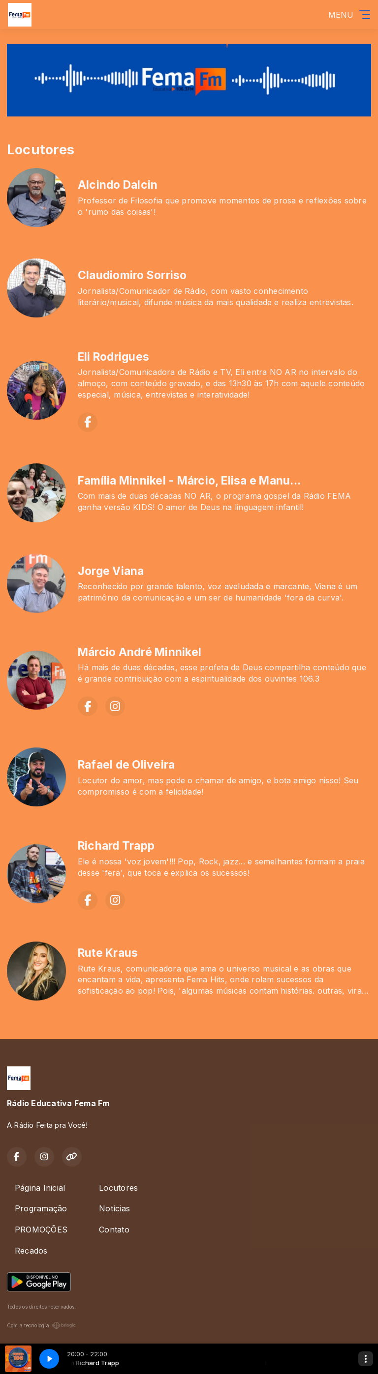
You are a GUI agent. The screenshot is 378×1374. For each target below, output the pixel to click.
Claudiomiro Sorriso (132, 275)
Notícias (114, 1208)
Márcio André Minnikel (139, 652)
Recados (31, 1251)
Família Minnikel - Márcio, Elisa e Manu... (189, 480)
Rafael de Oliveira (126, 765)
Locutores (118, 1188)
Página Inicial (40, 1188)
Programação (41, 1208)
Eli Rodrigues (113, 357)
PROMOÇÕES (41, 1229)
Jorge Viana (111, 571)
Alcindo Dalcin (118, 185)
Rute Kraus (108, 953)
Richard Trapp (116, 846)
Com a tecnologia (41, 1325)
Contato (114, 1229)
